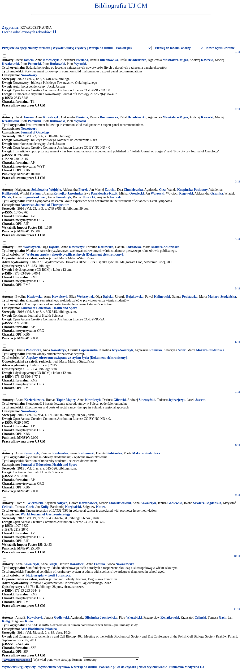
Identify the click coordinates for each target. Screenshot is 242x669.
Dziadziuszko (137, 60)
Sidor (182, 350)
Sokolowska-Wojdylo (46, 189)
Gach (30, 507)
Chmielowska (133, 189)
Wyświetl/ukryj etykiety (69, 48)
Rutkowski (57, 64)
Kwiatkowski (169, 617)
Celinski (7, 507)
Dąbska (54, 247)
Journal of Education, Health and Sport (49, 308)
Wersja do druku (101, 48)
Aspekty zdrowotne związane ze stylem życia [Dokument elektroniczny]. (77, 357)
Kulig (44, 507)
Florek (83, 189)
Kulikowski (10, 193)
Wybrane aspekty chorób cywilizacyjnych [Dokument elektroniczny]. (75, 254)
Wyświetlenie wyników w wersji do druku (67, 667)
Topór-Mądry (66, 400)
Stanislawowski (120, 503)
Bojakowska (134, 296)
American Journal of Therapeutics (45, 205)
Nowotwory (29, 75)
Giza (162, 189)
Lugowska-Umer (34, 197)
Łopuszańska (88, 350)
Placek (6, 197)
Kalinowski (162, 296)
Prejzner (36, 193)
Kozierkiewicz (34, 400)
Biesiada (82, 60)
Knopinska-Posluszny (192, 189)
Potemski (34, 64)
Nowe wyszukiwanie (220, 48)
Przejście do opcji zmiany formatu (26, 48)
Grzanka (216, 193)
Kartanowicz (88, 503)
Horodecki (77, 564)
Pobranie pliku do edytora (117, 667)
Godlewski (174, 503)
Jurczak (115, 197)
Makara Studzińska (146, 453)
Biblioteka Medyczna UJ (186, 667)
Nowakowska (125, 564)
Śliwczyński (147, 400)
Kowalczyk (51, 60)
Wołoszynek (31, 247)
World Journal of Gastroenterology (45, 514)
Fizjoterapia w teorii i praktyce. (48, 575)
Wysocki (80, 64)
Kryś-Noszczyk (122, 350)
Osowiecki (136, 193)
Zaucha (110, 189)
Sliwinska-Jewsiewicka (101, 617)
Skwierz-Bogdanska (207, 503)
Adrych (62, 503)
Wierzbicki (35, 503)
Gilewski (119, 400)
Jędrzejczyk (177, 400)
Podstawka (133, 247)
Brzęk (52, 564)
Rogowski (186, 193)
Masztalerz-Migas (175, 60)
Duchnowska (109, 60)
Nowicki (89, 197)
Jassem (29, 60)
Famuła (99, 564)
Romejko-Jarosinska (67, 193)
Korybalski (73, 507)
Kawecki (207, 60)
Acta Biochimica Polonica (39, 629)
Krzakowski (10, 64)
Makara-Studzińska (165, 247)
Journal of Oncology (35, 132)
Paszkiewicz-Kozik (104, 193)
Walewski (157, 193)
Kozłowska (105, 247)
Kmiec (100, 507)
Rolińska (155, 350)
